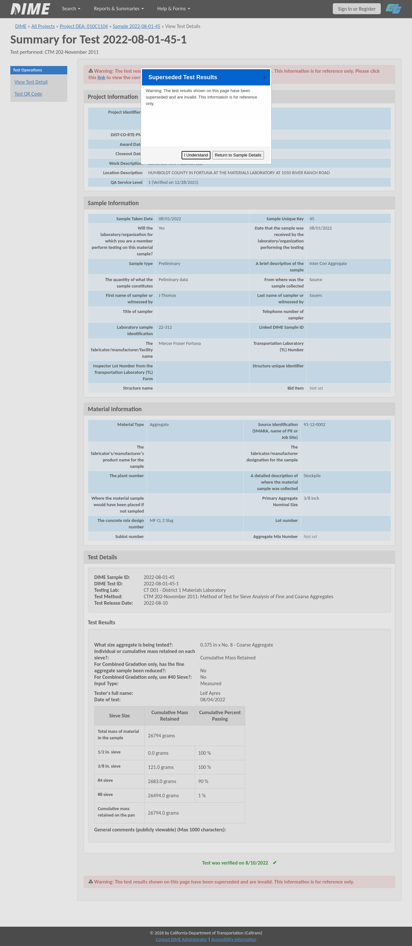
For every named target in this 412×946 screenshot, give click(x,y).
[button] (264, 77)
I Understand (196, 155)
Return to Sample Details (238, 155)
